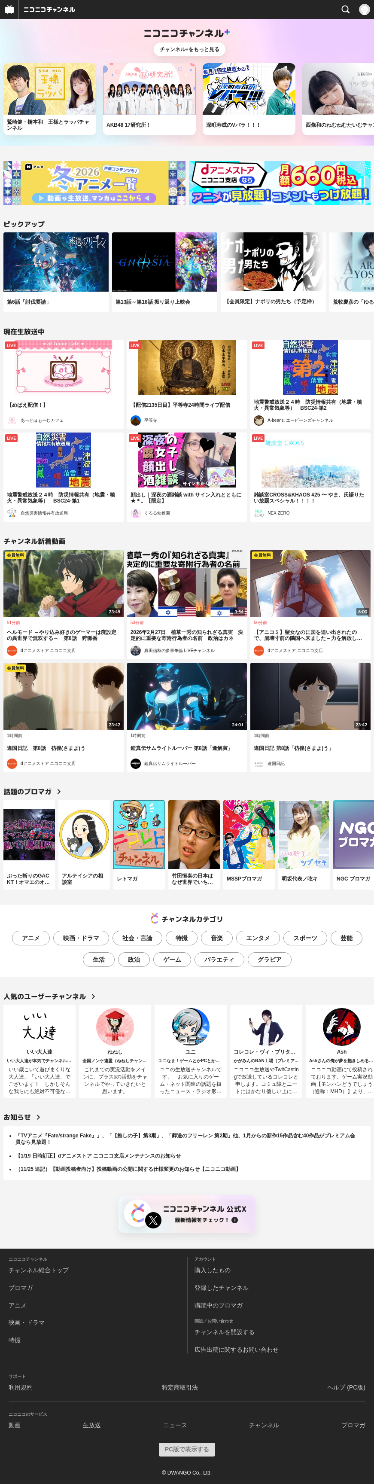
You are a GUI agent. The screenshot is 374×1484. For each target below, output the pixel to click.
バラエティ (219, 959)
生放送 (92, 1425)
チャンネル (264, 1425)
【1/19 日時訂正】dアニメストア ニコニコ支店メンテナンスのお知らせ (98, 1156)
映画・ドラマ (81, 938)
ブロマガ (21, 1287)
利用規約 (21, 1387)
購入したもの (213, 1270)
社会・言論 (137, 938)
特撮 (182, 938)
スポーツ (305, 938)
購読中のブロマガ (219, 1305)
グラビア (270, 959)
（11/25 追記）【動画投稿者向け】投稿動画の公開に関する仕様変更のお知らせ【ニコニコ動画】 (128, 1169)
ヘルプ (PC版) (346, 1387)
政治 (134, 959)
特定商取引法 (180, 1387)
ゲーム (172, 959)
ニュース (175, 1425)
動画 (15, 1425)
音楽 (217, 938)
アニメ (31, 938)
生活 (99, 959)
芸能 (347, 938)
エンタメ (258, 938)
